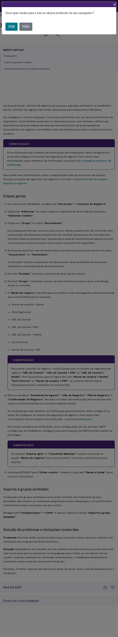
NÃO (25, 27)
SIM (11, 27)
